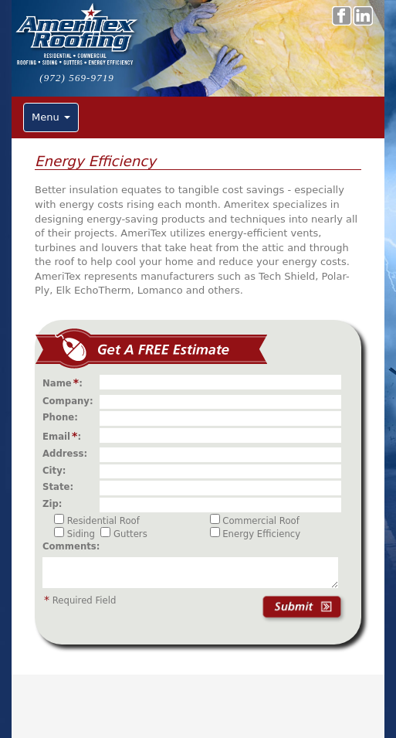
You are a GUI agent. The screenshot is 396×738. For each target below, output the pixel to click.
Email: (64, 436)
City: (57, 470)
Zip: (55, 503)
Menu (51, 117)
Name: (65, 382)
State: (61, 486)
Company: (71, 401)
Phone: (63, 417)
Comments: (71, 546)
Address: (67, 453)
